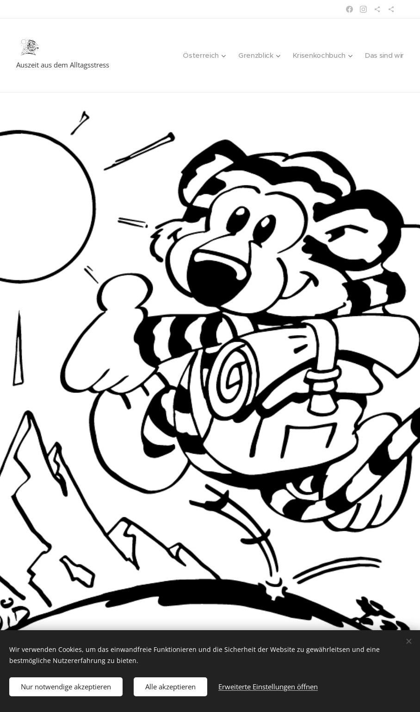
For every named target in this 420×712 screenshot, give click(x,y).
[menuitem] (199, 55)
